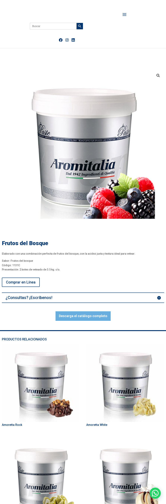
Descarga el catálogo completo (83, 316)
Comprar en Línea (21, 282)
